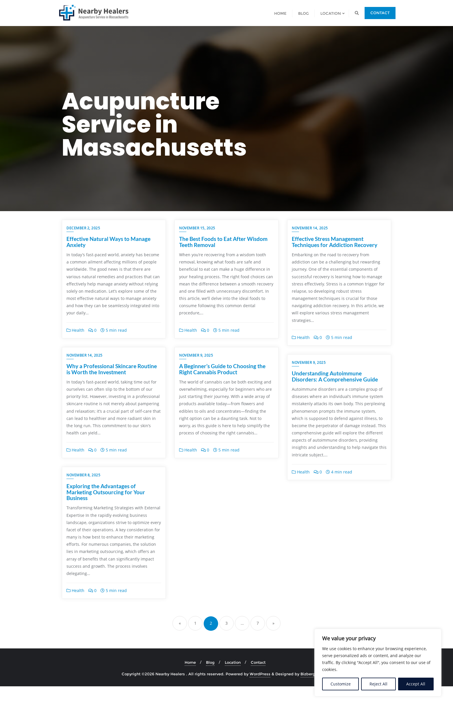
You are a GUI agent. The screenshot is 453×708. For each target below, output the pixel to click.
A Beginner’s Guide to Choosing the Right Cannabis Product (222, 376)
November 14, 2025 (310, 228)
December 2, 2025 (83, 228)
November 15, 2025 (197, 228)
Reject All (378, 684)
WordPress (260, 695)
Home (190, 684)
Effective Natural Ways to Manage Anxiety (108, 241)
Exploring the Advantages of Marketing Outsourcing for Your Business (105, 513)
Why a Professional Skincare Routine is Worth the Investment (111, 376)
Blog (210, 684)
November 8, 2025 (83, 497)
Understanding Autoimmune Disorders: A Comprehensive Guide (335, 376)
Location (233, 684)
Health (75, 330)
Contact (380, 12)
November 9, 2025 (196, 362)
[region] (377, 662)
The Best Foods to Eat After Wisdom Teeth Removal (223, 241)
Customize (341, 684)
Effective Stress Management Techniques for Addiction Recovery (334, 241)
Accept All (415, 684)
